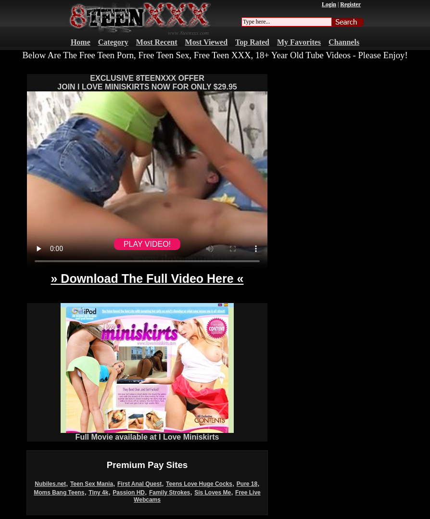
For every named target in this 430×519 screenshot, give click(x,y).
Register (350, 4)
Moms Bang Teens (59, 492)
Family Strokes (169, 492)
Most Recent (156, 42)
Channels (344, 42)
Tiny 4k (98, 492)
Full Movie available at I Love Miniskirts (147, 433)
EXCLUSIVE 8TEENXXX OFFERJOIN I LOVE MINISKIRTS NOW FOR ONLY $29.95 (147, 82)
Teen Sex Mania (91, 484)
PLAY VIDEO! (147, 244)
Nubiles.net (50, 484)
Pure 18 (247, 484)
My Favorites (299, 42)
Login (329, 4)
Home (80, 42)
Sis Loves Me (212, 492)
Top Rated (252, 42)
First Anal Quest (139, 484)
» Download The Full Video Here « (147, 278)
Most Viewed (206, 42)
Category (113, 42)
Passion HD (129, 492)
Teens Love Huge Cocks (199, 484)
